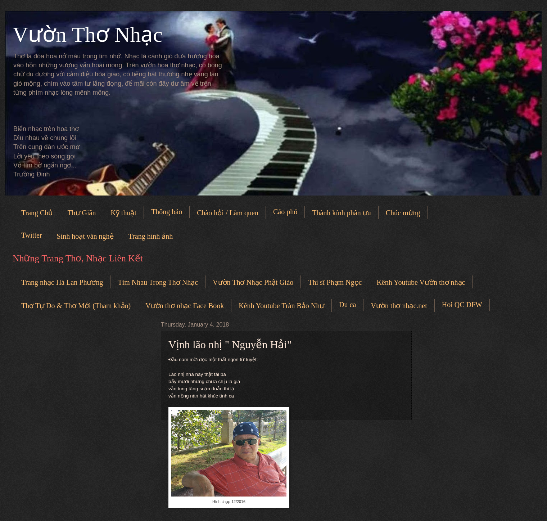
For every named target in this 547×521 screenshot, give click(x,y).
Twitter (31, 235)
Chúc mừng (403, 213)
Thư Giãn (81, 213)
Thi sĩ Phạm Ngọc (335, 282)
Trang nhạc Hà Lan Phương (62, 282)
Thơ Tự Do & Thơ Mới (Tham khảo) (76, 306)
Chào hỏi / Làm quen (227, 213)
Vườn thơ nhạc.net (399, 306)
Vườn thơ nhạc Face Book (184, 306)
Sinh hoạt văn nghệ (84, 236)
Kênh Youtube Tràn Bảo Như (281, 306)
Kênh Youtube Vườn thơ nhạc (420, 282)
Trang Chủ (37, 213)
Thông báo (166, 212)
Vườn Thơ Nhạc (88, 34)
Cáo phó (285, 212)
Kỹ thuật (123, 213)
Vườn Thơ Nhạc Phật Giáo (253, 282)
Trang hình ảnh (150, 236)
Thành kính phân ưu (341, 213)
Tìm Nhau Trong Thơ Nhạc (158, 282)
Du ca (347, 305)
